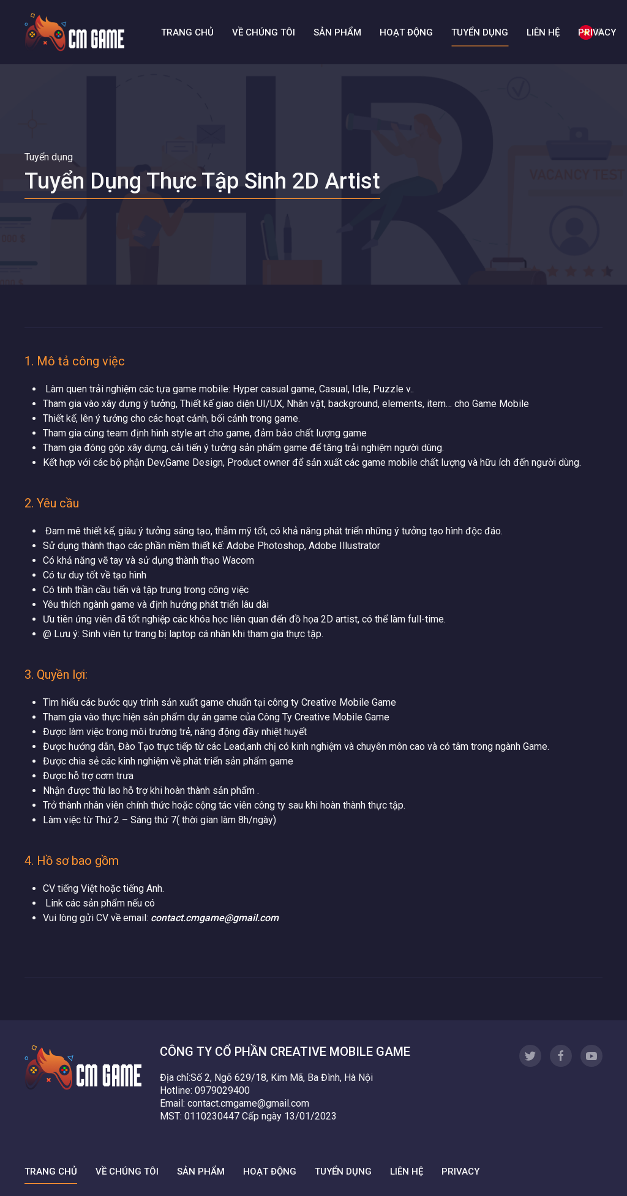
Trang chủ (187, 31)
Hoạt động (406, 31)
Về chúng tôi (263, 31)
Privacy (597, 31)
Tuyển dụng (479, 31)
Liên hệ (543, 31)
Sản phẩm (337, 31)
